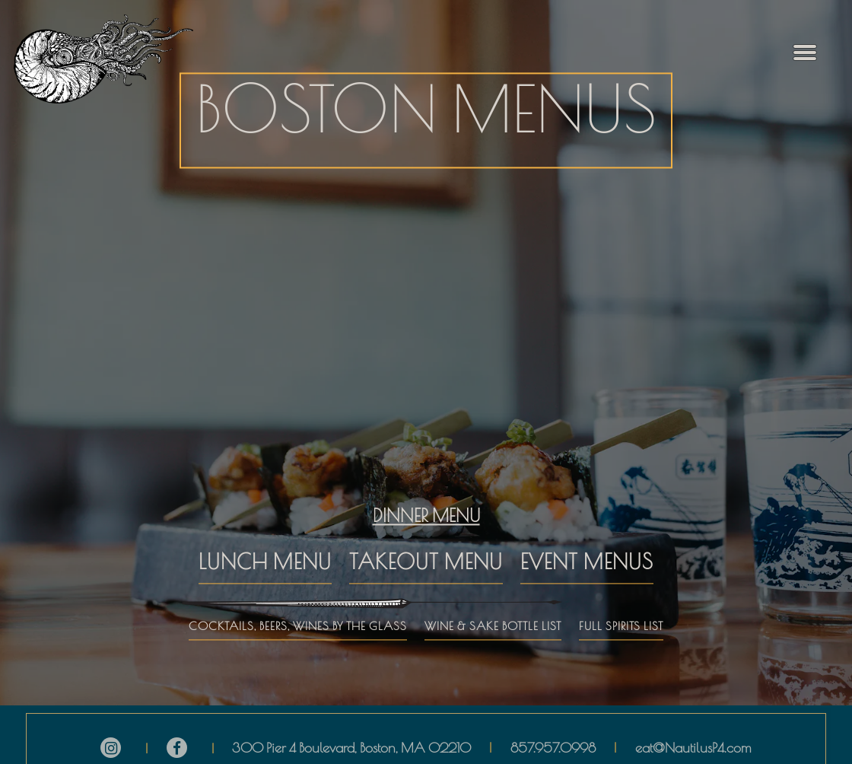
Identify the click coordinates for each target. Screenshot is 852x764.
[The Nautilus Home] (114, 58)
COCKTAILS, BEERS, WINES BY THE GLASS (298, 600)
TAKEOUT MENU (426, 537)
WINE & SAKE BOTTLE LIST (492, 600)
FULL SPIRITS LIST (621, 600)
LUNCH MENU (265, 537)
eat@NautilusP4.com (693, 740)
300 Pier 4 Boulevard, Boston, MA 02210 (351, 740)
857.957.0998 (553, 740)
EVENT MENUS (586, 537)
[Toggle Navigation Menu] (805, 53)
